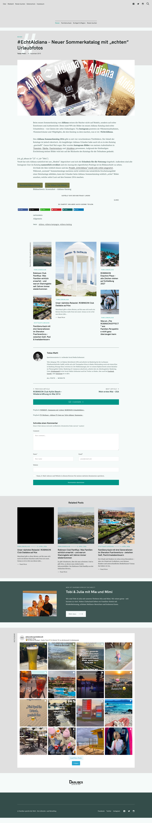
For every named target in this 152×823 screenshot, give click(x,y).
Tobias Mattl (21, 64)
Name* (35, 464)
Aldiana (41, 235)
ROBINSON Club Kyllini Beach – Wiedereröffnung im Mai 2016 (47, 403)
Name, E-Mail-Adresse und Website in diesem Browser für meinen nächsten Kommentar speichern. (70, 486)
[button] (23, 220)
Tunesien (37, 158)
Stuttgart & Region (79, 33)
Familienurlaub (66, 33)
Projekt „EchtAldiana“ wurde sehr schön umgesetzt (91, 178)
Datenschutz (31, 4)
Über (4, 4)
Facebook (111, 382)
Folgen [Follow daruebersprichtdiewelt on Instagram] (76, 774)
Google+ (49, 384)
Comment (36, 441)
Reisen (57, 33)
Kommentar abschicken (76, 493)
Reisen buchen (20, 4)
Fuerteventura (56, 158)
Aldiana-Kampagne (52, 235)
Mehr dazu (72, 624)
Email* (81, 464)
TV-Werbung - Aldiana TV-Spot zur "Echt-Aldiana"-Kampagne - (61, 425)
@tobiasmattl (55, 382)
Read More (61, 328)
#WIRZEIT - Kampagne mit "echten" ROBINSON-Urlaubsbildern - (62, 420)
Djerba (45, 158)
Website (61, 388)
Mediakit (11, 4)
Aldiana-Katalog (66, 235)
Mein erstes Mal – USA (109, 402)
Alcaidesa (70, 158)
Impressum (40, 4)
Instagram (59, 384)
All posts (51, 388)
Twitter (108, 821)
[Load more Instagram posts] (76, 768)
